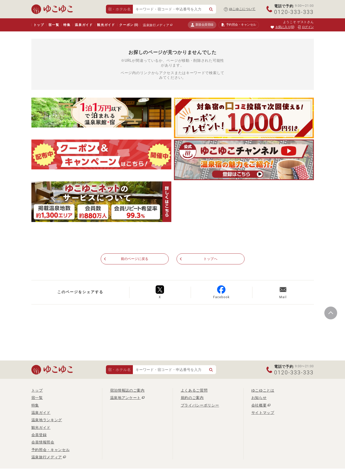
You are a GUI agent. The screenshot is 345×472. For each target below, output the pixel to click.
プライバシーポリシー (200, 405)
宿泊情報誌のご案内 (127, 390)
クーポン (128, 24)
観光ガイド (106, 25)
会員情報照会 (42, 442)
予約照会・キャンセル (50, 450)
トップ (38, 25)
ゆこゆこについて (242, 9)
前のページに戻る (134, 259)
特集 (67, 25)
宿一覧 (53, 25)
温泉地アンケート (125, 398)
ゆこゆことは (262, 390)
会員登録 (39, 435)
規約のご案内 (192, 398)
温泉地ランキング (46, 420)
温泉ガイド (84, 25)
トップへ (210, 259)
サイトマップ (262, 413)
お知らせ (259, 398)
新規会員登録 (202, 25)
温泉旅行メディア (156, 25)
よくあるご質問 (194, 390)
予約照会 (238, 25)
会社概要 (259, 405)
